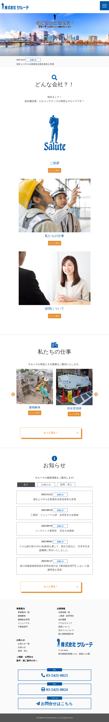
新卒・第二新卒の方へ (26, 661)
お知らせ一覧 (24, 644)
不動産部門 (23, 627)
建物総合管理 (24, 619)
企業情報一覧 (64, 612)
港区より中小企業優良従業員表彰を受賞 (35, 64)
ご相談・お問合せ (24, 657)
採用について (64, 627)
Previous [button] (7, 30)
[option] (35, 392)
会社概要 (62, 619)
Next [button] (102, 30)
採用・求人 (23, 651)
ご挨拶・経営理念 (66, 616)
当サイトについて (66, 630)
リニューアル (24, 623)
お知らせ (22, 647)
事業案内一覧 (24, 612)
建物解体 (22, 616)
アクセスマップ (65, 623)
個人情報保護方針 (66, 634)
